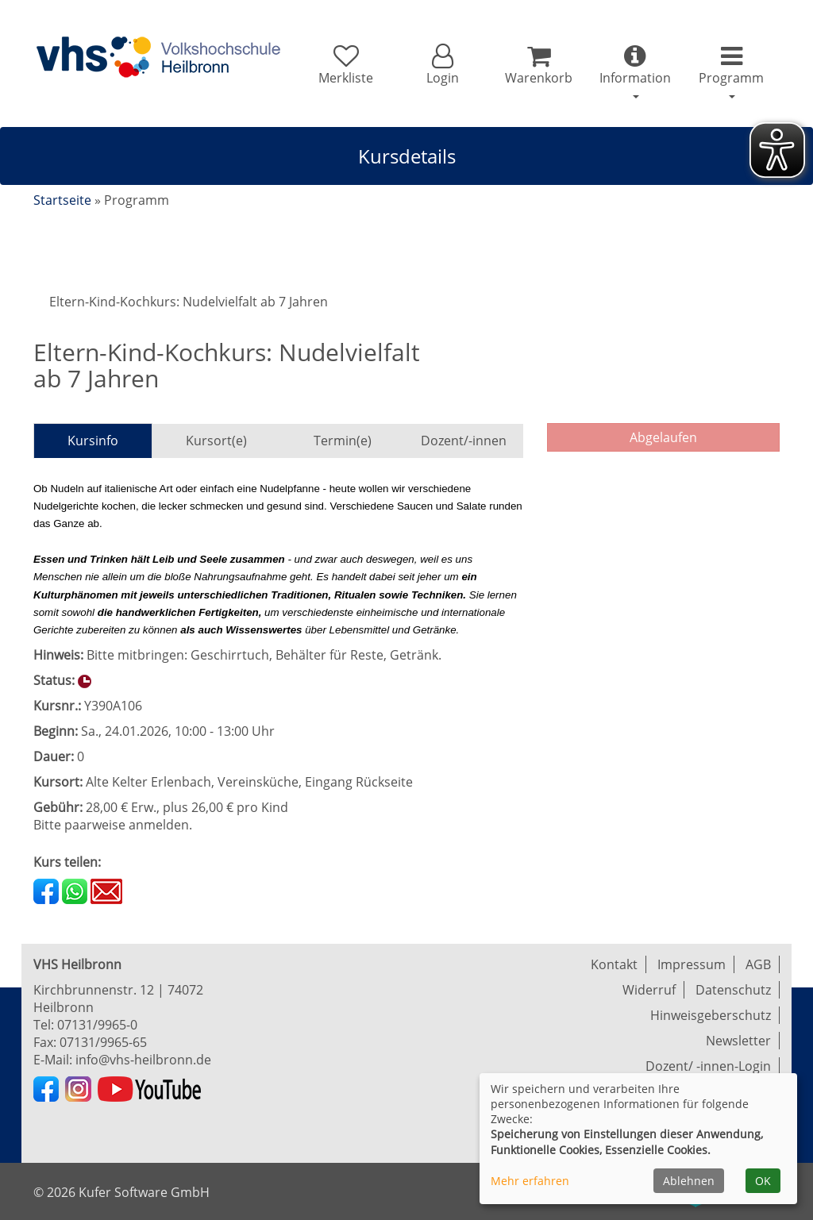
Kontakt (614, 964)
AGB (758, 964)
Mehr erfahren (530, 1180)
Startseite (62, 200)
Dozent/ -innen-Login (708, 1066)
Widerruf (649, 990)
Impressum (691, 964)
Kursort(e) (216, 440)
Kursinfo (92, 440)
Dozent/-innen (464, 440)
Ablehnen (689, 1180)
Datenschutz (733, 990)
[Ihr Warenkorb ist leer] (539, 65)
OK (763, 1180)
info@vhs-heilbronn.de (143, 1059)
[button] (442, 65)
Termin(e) (343, 440)
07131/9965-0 (97, 1024)
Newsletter (738, 1040)
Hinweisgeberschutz (710, 1015)
